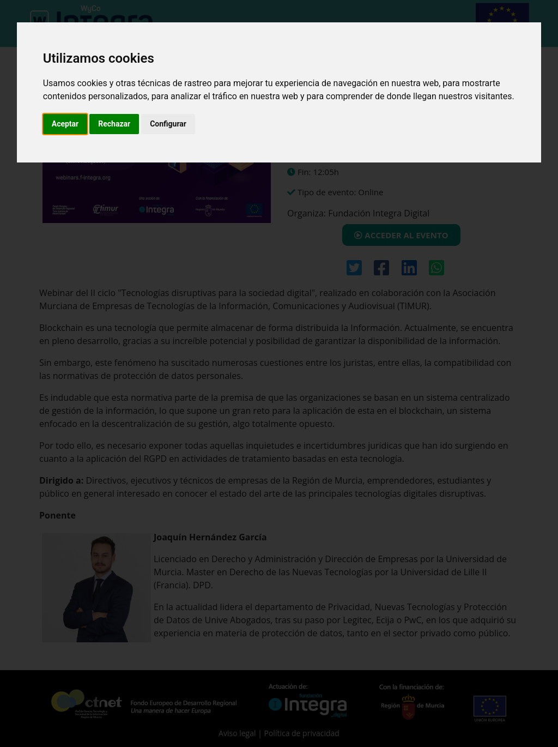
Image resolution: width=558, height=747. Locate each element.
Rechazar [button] (114, 123)
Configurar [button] (168, 123)
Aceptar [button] (65, 123)
